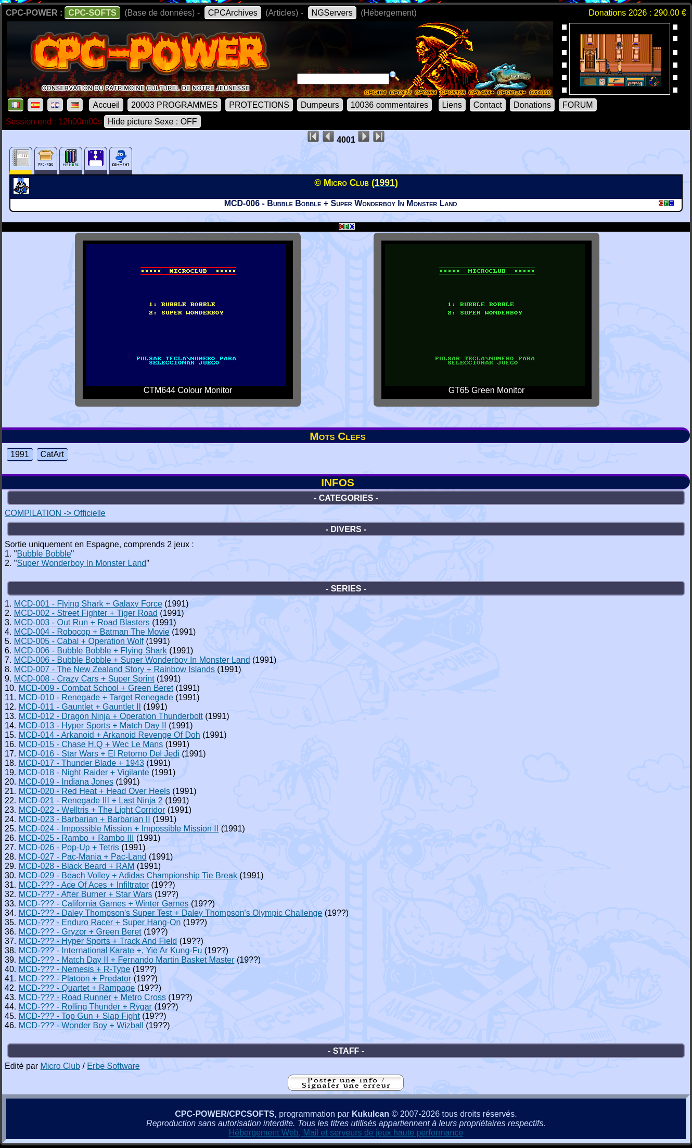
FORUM (577, 104)
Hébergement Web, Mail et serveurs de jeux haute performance (346, 1132)
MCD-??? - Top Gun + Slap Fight (79, 1016)
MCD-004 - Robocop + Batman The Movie (92, 631)
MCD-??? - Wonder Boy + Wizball (81, 1025)
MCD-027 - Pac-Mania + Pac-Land (83, 856)
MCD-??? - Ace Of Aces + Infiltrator (84, 884)
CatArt (52, 454)
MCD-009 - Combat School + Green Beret (96, 688)
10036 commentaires (389, 104)
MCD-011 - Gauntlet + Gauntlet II (80, 706)
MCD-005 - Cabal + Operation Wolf (79, 641)
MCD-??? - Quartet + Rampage (77, 987)
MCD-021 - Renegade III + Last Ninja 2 (91, 800)
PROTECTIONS (259, 104)
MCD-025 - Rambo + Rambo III (76, 838)
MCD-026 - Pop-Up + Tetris (69, 847)
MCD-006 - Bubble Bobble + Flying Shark (90, 650)
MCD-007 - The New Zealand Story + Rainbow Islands (114, 669)
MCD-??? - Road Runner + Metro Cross (92, 997)
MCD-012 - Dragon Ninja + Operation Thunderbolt (111, 716)
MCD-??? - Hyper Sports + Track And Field (98, 941)
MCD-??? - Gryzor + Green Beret (80, 931)
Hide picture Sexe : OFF (152, 121)
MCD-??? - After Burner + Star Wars (85, 894)
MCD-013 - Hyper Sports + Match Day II (92, 725)
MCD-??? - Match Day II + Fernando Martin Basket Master (127, 959)
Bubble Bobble (44, 553)
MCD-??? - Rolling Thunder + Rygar (85, 1006)
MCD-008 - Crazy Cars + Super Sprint (84, 678)
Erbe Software (113, 1066)
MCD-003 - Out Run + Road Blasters (82, 622)
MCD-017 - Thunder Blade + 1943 (81, 763)
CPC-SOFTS (92, 12)
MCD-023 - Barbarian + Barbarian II (84, 819)
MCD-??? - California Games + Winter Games (104, 903)
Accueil (106, 104)
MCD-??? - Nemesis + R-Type (75, 969)
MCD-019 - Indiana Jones (66, 781)
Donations (532, 104)
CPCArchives (233, 12)
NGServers (332, 12)
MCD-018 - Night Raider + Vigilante (84, 772)
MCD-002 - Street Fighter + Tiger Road (86, 613)
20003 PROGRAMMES (174, 104)
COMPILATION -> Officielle (55, 513)
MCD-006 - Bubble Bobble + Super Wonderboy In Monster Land (132, 659)
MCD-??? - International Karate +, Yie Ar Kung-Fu (110, 950)
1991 (19, 454)
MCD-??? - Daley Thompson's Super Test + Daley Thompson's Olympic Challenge (171, 913)
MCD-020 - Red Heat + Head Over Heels (94, 791)
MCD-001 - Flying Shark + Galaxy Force (88, 603)
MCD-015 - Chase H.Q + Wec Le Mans (91, 744)
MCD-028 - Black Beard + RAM (77, 866)
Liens (452, 104)
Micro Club (60, 1066)
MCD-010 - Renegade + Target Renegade (96, 697)
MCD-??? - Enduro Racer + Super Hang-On (100, 922)
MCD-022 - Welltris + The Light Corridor (92, 809)
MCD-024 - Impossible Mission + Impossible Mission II (119, 828)
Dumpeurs (320, 104)
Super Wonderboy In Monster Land (81, 563)
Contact (487, 104)
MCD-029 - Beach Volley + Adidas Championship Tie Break (128, 875)
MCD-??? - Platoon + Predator (75, 978)
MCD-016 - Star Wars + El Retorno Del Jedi (99, 753)
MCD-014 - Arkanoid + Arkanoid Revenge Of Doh (109, 734)
